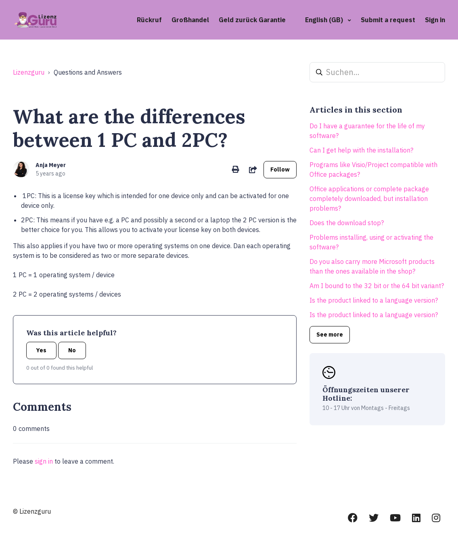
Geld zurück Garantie (252, 20)
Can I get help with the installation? (361, 150)
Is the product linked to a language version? (374, 300)
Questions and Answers (88, 72)
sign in (44, 461)
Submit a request (388, 20)
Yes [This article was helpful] (41, 350)
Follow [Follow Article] (280, 169)
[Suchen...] (377, 72)
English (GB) (325, 20)
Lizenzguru (28, 72)
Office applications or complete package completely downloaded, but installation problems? (369, 198)
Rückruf (149, 20)
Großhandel (190, 20)
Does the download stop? (347, 223)
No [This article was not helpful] (72, 350)
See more (329, 334)
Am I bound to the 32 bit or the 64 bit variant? (377, 286)
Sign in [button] (435, 20)
